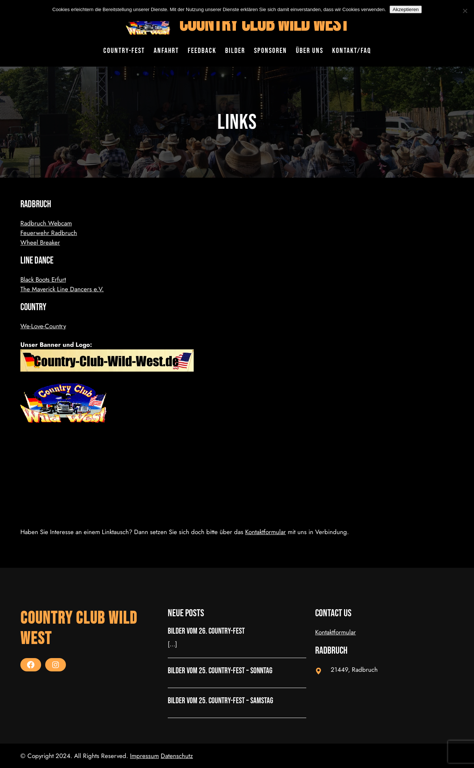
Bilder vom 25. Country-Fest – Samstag (220, 701)
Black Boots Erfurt (43, 279)
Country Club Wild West (263, 24)
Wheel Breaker (40, 242)
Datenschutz (177, 755)
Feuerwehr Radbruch (48, 232)
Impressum (144, 755)
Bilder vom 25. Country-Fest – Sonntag (220, 671)
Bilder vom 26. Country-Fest (206, 631)
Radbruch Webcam (46, 223)
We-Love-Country (43, 326)
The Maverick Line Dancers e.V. (62, 289)
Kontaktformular (265, 531)
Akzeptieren (405, 9)
